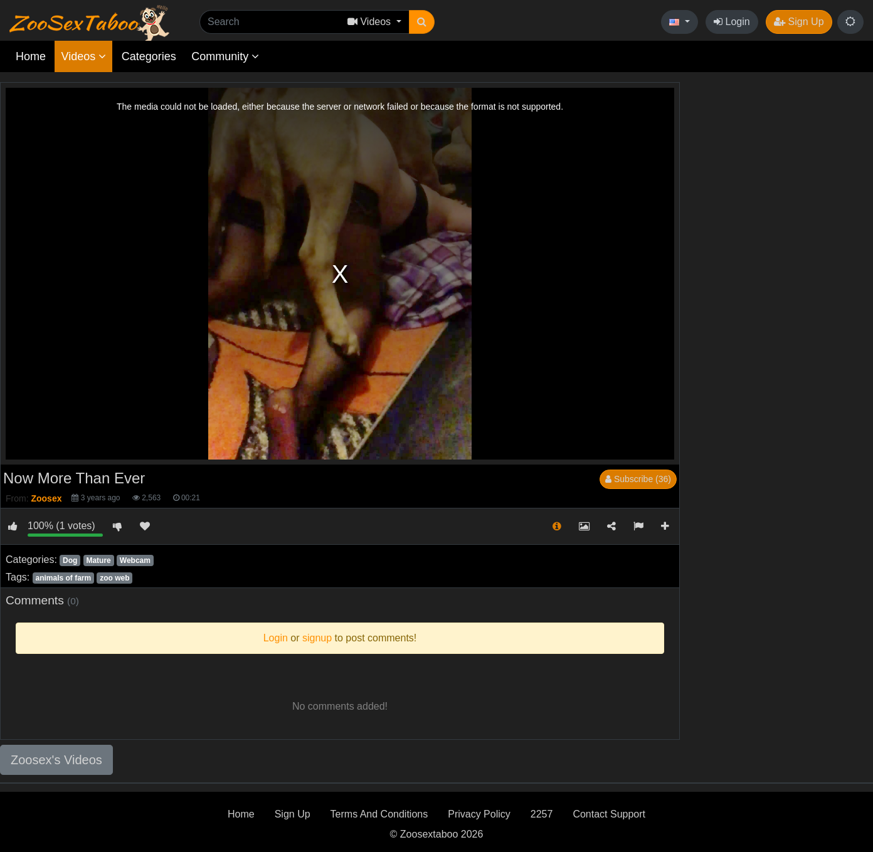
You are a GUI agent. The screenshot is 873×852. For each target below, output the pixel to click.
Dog (70, 560)
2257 (542, 814)
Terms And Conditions (379, 814)
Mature (98, 560)
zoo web (114, 578)
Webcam (135, 560)
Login (732, 21)
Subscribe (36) (638, 479)
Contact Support (609, 814)
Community (225, 56)
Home (31, 56)
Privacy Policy (479, 814)
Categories (149, 56)
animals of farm (63, 578)
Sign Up (798, 21)
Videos (83, 56)
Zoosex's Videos (56, 760)
